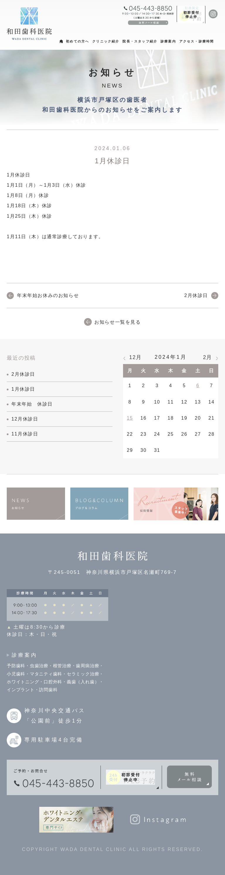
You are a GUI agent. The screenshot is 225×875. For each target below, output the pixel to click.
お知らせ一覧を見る (117, 322)
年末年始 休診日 (32, 404)
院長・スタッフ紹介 (139, 41)
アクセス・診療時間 (196, 41)
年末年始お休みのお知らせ (48, 295)
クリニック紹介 (105, 41)
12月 (135, 357)
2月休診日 (196, 295)
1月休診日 (23, 389)
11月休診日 (24, 433)
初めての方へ (77, 41)
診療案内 (168, 41)
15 (130, 418)
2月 (207, 357)
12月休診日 (24, 418)
